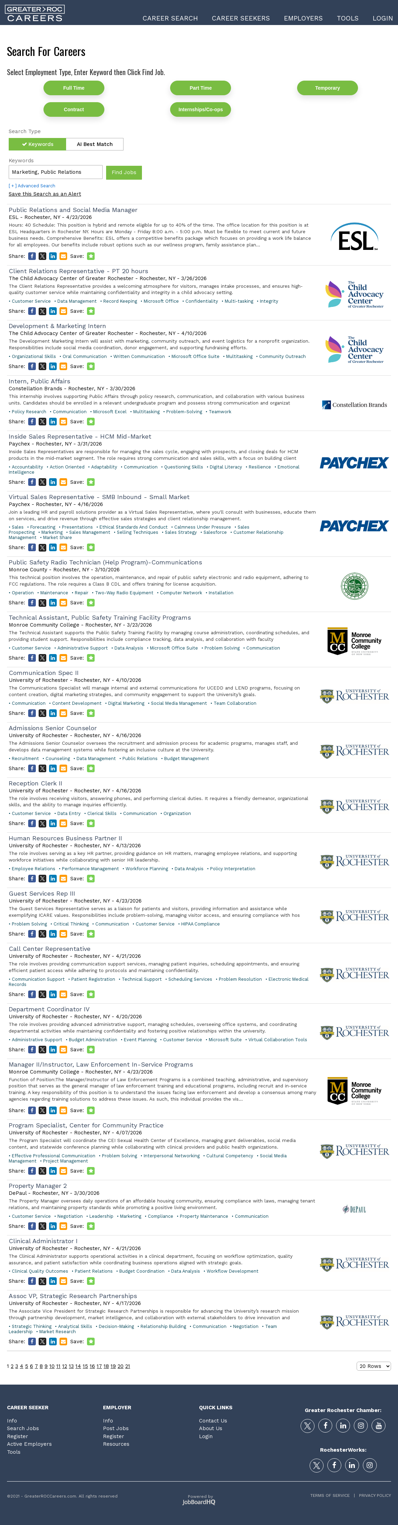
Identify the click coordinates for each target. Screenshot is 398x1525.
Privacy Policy (373, 1495)
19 (113, 1366)
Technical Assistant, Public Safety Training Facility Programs (100, 617)
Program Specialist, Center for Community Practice (86, 1125)
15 (85, 1366)
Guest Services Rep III (42, 893)
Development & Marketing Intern (57, 325)
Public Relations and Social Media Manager (73, 209)
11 (58, 1366)
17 (99, 1366)
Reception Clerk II (35, 783)
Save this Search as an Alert (45, 194)
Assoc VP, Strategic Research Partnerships (73, 1295)
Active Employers (29, 1444)
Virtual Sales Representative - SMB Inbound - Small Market (99, 496)
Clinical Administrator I (43, 1241)
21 (127, 1366)
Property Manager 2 (38, 1185)
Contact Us (213, 1421)
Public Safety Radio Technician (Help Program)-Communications (105, 562)
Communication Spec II (44, 672)
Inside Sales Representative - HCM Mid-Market (80, 436)
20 (121, 1366)
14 (78, 1366)
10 (52, 1366)
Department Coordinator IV (49, 1009)
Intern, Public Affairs (39, 381)
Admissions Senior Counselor (53, 728)
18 (106, 1366)
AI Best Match (95, 144)
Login (383, 18)
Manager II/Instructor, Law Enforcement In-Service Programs (101, 1064)
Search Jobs (23, 1428)
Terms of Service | (332, 1495)
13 (71, 1366)
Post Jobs (116, 1428)
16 (92, 1366)
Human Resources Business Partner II (65, 838)
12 (64, 1366)
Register (17, 1436)
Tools (348, 18)
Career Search (170, 18)
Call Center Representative (49, 948)
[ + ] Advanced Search (32, 185)
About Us (210, 1428)
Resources (116, 1444)
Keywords (41, 144)
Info (12, 1421)
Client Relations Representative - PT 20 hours (78, 271)
